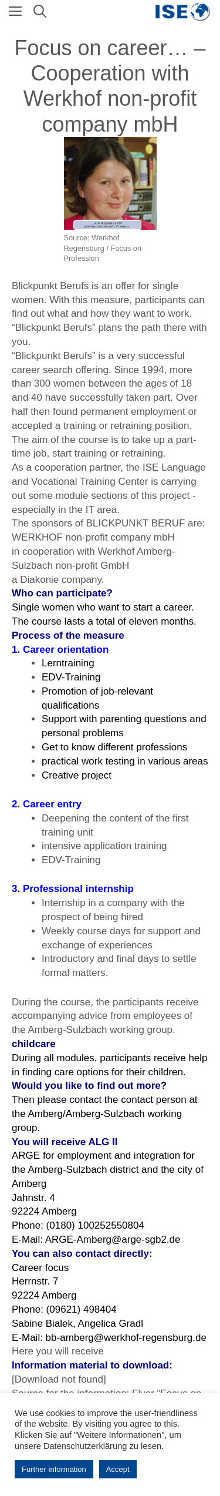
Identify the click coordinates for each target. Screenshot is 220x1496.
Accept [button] (118, 1469)
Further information (54, 1469)
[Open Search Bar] (40, 12)
